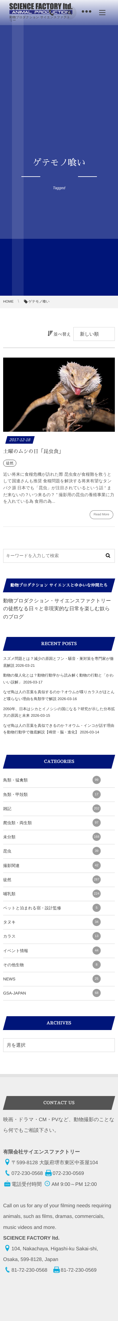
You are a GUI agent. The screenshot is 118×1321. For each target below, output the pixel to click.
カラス (52, 936)
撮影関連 (52, 865)
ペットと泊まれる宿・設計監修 (52, 908)
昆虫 (52, 851)
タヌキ (52, 922)
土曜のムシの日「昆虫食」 (33, 451)
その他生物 (52, 965)
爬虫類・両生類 (52, 823)
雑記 (52, 808)
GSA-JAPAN (52, 993)
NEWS (52, 979)
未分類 (52, 837)
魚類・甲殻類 (52, 794)
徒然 (52, 879)
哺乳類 (52, 894)
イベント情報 (52, 950)
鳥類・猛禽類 (52, 780)
